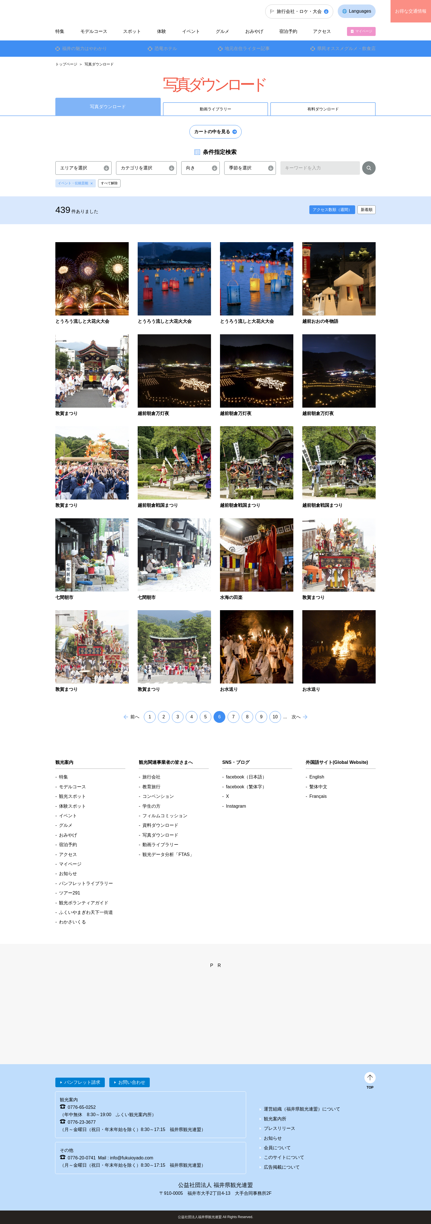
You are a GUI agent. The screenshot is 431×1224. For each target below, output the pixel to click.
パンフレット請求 (82, 1082)
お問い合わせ (131, 1082)
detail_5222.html (339, 651)
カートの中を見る (212, 131)
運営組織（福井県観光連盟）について (302, 1109)
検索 (369, 169)
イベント (191, 31)
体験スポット (72, 806)
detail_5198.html (92, 651)
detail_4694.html (174, 283)
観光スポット (72, 796)
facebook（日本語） (246, 777)
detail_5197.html (339, 559)
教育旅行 (151, 786)
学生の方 (151, 806)
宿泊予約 (288, 31)
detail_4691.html (92, 283)
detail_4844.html (92, 375)
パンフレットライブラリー (86, 883)
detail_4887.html (92, 467)
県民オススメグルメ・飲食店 (346, 48)
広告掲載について (282, 1167)
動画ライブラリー (215, 109)
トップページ (66, 64)
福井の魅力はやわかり (84, 48)
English (316, 777)
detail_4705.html (339, 283)
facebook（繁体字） (246, 786)
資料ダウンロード (160, 825)
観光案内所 (275, 1118)
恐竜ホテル (166, 48)
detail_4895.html (339, 467)
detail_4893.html (174, 467)
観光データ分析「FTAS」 (168, 854)
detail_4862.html (256, 375)
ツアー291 (69, 893)
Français (317, 796)
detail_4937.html (92, 559)
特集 (59, 31)
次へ (296, 716)
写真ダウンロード (160, 835)
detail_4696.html (256, 283)
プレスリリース (279, 1128)
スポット (132, 31)
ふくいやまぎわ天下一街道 (86, 912)
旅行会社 (151, 777)
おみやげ (254, 31)
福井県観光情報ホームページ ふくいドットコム (92, 11)
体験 (161, 31)
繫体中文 (318, 786)
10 (275, 716)
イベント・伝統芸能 (73, 183)
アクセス (322, 31)
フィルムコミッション (164, 815)
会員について (277, 1147)
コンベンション (158, 796)
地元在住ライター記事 (247, 48)
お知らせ (68, 873)
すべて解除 (109, 183)
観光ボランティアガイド (83, 902)
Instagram (236, 806)
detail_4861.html (174, 375)
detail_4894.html (256, 467)
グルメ (222, 31)
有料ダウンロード (323, 109)
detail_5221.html (256, 651)
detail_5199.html (174, 651)
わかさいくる (72, 921)
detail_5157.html (256, 559)
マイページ (363, 31)
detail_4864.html (339, 375)
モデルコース (93, 31)
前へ (134, 716)
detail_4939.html (174, 559)
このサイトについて (284, 1157)
